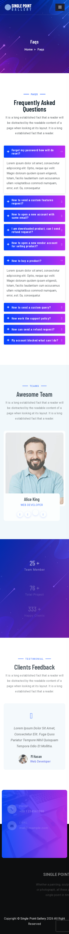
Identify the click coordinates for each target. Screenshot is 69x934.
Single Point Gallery (33, 918)
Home (28, 49)
